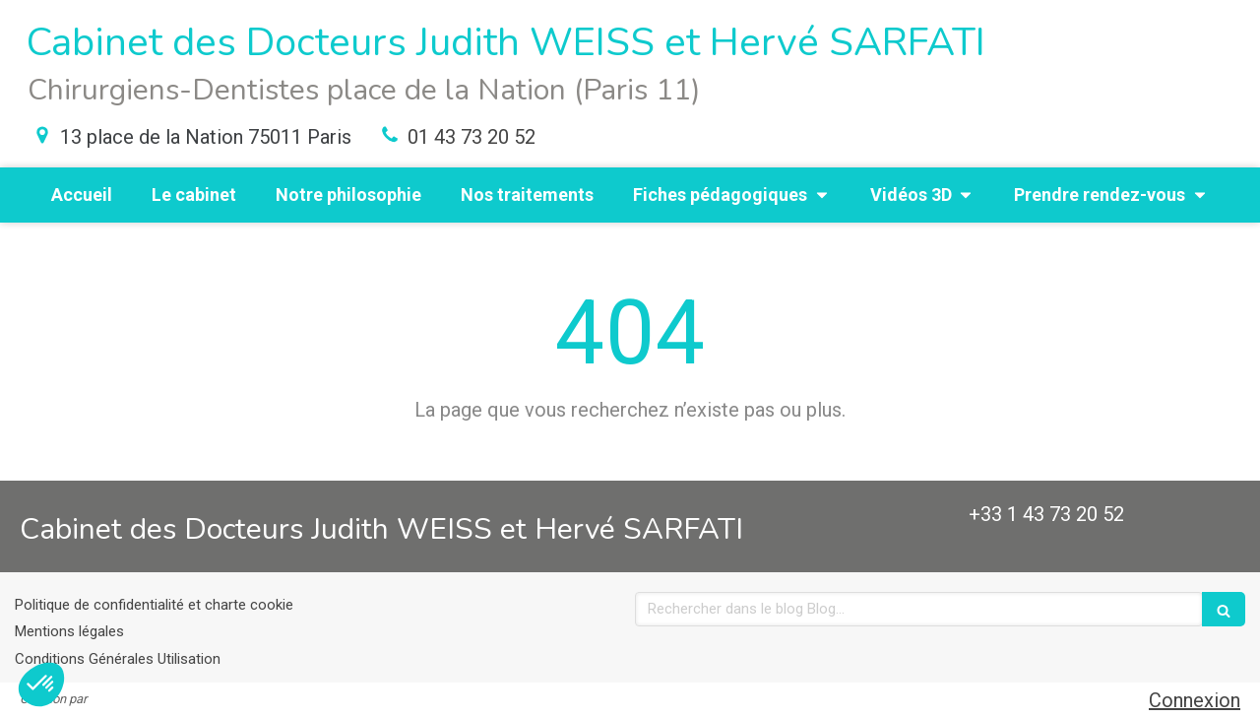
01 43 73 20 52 (472, 137)
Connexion (1194, 700)
